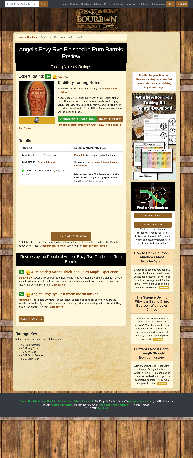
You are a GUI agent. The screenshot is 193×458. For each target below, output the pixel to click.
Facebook (103, 449)
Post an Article (152, 256)
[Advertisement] (96, 51)
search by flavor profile (95, 286)
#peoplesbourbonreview (140, 442)
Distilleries (143, 4)
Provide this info (46, 203)
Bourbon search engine (54, 286)
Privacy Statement (83, 442)
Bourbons (86, 4)
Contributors (158, 4)
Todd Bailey (25, 340)
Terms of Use (65, 442)
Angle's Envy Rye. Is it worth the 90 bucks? (64, 335)
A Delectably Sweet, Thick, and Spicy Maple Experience (74, 313)
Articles (98, 4)
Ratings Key (63, 118)
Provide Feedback (152, 265)
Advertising (39, 442)
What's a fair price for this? (38, 211)
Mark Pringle (25, 318)
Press (107, 4)
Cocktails (130, 4)
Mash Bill (79, 196)
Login (170, 3)
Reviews (74, 4)
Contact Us (25, 442)
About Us (51, 442)
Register (182, 3)
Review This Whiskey (110, 159)
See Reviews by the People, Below (77, 159)
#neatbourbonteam (62, 445)
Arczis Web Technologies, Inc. (114, 445)
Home (65, 4)
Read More (59, 325)
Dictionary (118, 4)
